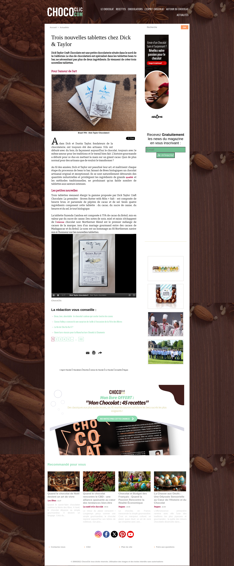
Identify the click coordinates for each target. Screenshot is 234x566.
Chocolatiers (135, 9)
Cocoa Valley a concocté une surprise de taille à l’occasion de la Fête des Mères (92, 321)
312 (82, 339)
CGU (87, 548)
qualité (130, 177)
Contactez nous (56, 548)
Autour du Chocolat (177, 9)
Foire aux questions (163, 548)
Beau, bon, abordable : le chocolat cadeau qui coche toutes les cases (87, 316)
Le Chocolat (107, 9)
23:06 (127, 509)
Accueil (53, 27)
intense (60, 222)
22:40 (162, 506)
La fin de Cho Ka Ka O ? (64, 326)
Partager (121, 352)
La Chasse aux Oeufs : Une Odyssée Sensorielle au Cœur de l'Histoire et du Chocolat (169, 499)
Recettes (121, 9)
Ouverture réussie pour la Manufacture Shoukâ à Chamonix (82, 332)
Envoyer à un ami (71, 352)
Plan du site (125, 548)
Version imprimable (98, 352)
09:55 (103, 506)
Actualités (182, 15)
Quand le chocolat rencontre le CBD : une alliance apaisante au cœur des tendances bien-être (99, 499)
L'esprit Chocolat (154, 9)
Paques (101, 372)
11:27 (57, 503)
